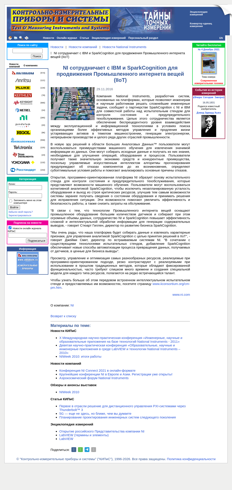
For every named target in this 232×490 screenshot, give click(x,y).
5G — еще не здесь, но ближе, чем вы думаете (95, 413)
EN (221, 38)
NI (72, 305)
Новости (48, 38)
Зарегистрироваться (19, 215)
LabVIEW (66, 439)
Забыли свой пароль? (20, 212)
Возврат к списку (63, 316)
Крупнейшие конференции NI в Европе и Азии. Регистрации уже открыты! (115, 374)
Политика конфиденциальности (191, 459)
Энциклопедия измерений (109, 38)
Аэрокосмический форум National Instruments (94, 378)
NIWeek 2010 (69, 392)
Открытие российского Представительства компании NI (101, 431)
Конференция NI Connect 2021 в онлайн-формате (97, 370)
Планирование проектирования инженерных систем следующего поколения (117, 417)
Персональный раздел (143, 38)
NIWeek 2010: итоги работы (80, 356)
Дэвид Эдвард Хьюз (209, 112)
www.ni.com (181, 294)
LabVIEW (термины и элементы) (84, 435)
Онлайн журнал (67, 38)
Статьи (84, 38)
